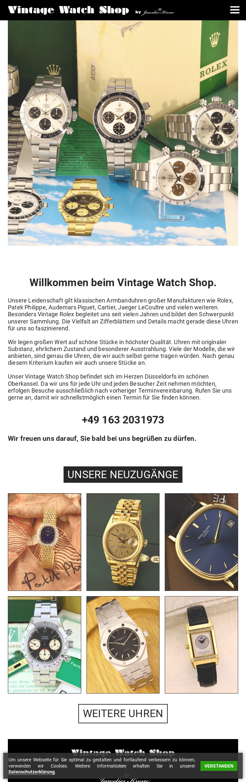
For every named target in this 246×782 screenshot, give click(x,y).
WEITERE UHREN (123, 713)
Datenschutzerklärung (32, 771)
